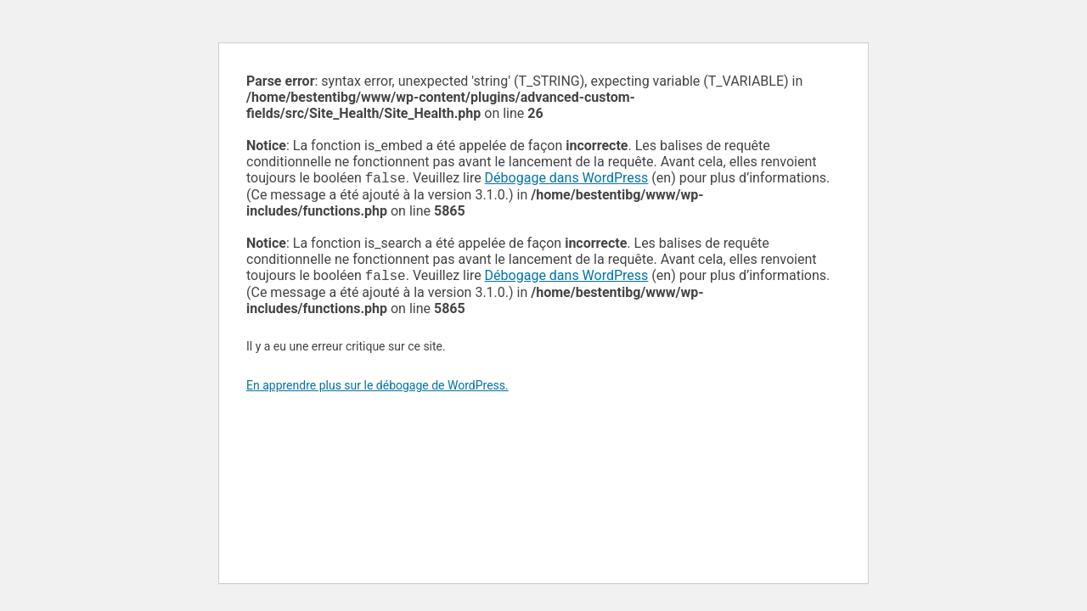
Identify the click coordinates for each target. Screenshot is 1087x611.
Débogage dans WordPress (567, 179)
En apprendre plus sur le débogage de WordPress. (377, 388)
